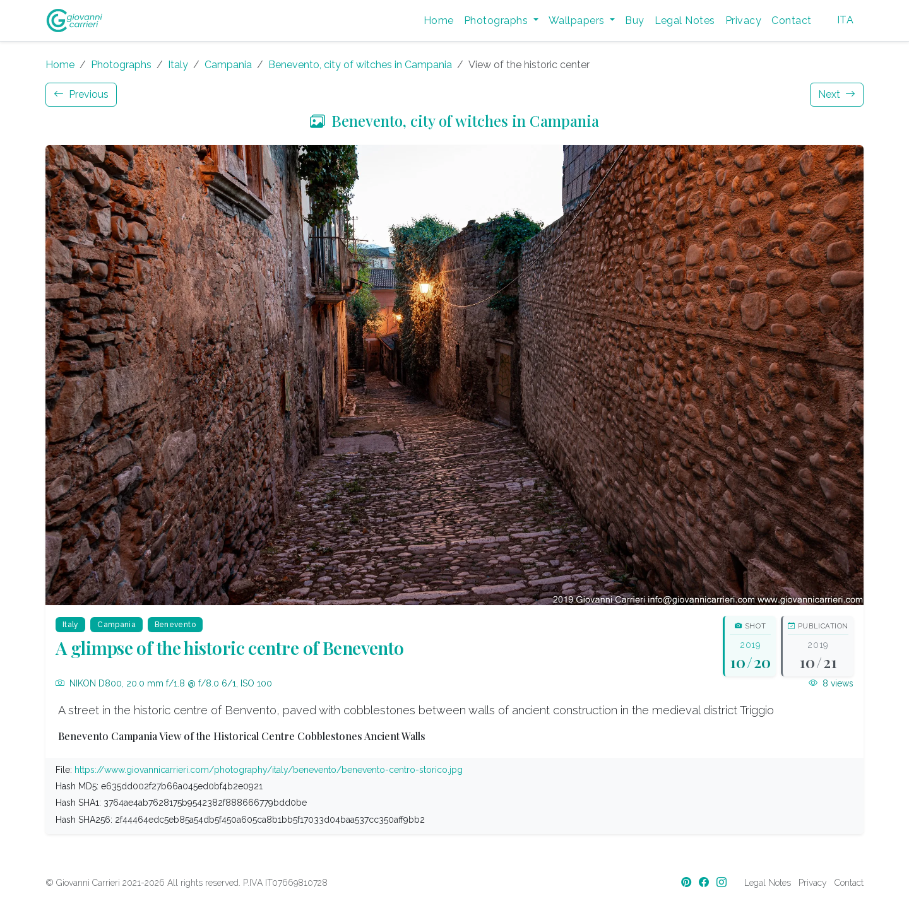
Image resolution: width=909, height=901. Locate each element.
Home (439, 20)
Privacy (743, 20)
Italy (178, 65)
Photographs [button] (497, 20)
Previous (81, 94)
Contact (791, 20)
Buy (634, 20)
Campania (228, 65)
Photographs (121, 65)
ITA (845, 20)
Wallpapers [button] (578, 20)
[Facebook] (705, 882)
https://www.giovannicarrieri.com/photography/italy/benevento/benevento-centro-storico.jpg (268, 770)
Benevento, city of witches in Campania (360, 65)
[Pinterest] (687, 882)
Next (836, 94)
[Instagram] (722, 882)
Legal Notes (685, 20)
